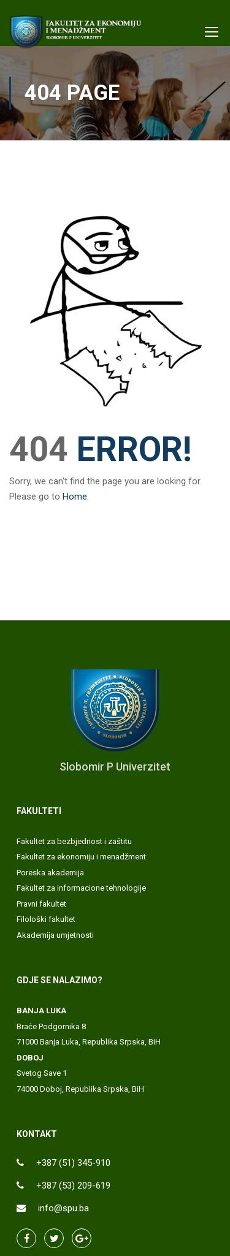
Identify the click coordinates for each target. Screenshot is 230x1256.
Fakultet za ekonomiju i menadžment (81, 856)
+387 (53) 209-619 (73, 1185)
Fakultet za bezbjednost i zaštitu (74, 841)
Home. (76, 496)
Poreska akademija (50, 872)
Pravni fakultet (41, 903)
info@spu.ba (63, 1208)
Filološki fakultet (46, 919)
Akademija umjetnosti (55, 935)
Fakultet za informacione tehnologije (81, 888)
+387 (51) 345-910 (73, 1162)
